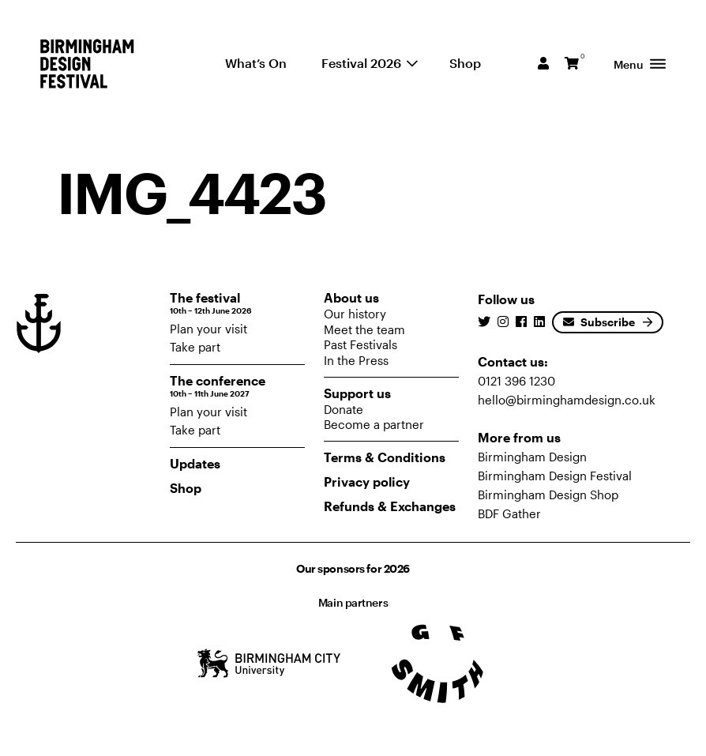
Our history (355, 314)
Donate (343, 409)
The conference (237, 386)
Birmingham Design (532, 456)
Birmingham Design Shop (548, 494)
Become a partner (374, 424)
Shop (185, 487)
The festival (237, 303)
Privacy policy (367, 481)
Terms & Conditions (384, 457)
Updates (195, 463)
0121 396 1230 (516, 381)
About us (351, 297)
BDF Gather (509, 513)
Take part (195, 347)
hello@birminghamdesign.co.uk (566, 400)
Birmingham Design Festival (555, 475)
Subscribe (599, 322)
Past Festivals (360, 344)
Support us (357, 393)
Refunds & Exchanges (390, 505)
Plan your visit (208, 329)
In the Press (356, 360)
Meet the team (364, 329)
